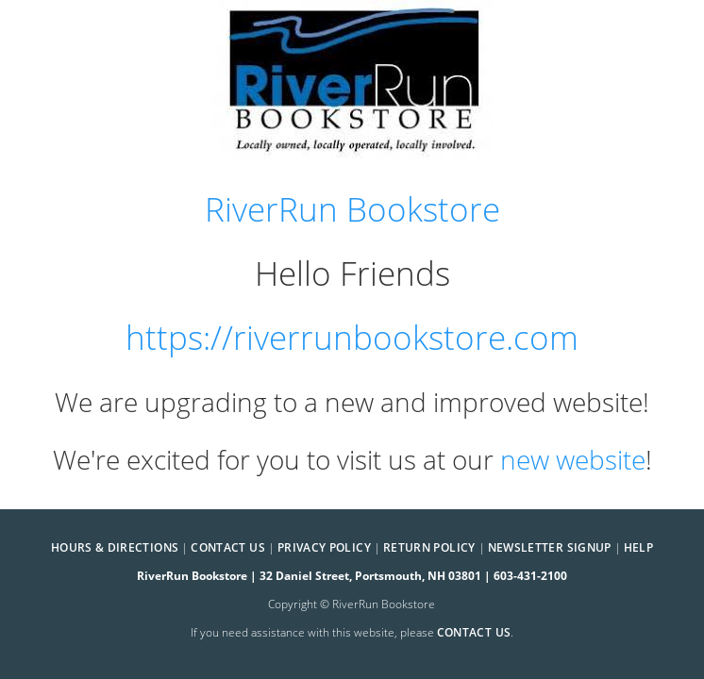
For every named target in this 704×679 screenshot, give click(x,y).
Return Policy (429, 547)
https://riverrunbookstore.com (352, 337)
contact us (474, 632)
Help (638, 547)
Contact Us (228, 547)
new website (572, 459)
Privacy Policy (324, 547)
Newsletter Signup (550, 547)
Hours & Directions (114, 547)
